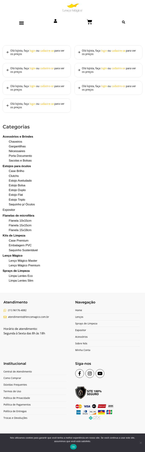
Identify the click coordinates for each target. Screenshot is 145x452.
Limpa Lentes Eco (21, 279)
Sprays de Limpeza (16, 274)
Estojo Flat (16, 198)
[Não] (140, 442)
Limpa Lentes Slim (21, 283)
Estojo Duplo (17, 193)
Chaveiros (15, 144)
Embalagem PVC (20, 248)
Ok (73, 447)
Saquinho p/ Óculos (22, 207)
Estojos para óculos (17, 169)
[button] (21, 23)
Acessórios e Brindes (18, 139)
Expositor (9, 213)
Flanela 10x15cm (20, 223)
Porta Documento (20, 159)
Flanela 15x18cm (20, 233)
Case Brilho (16, 174)
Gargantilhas (17, 149)
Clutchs (14, 179)
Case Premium (18, 243)
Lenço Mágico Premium (24, 268)
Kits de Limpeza (14, 239)
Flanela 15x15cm (20, 228)
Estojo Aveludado (20, 183)
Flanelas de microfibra (18, 218)
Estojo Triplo (17, 203)
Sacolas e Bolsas (20, 164)
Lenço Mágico (12, 258)
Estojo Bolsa (17, 188)
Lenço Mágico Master (23, 264)
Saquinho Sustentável (23, 253)
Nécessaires (17, 154)
